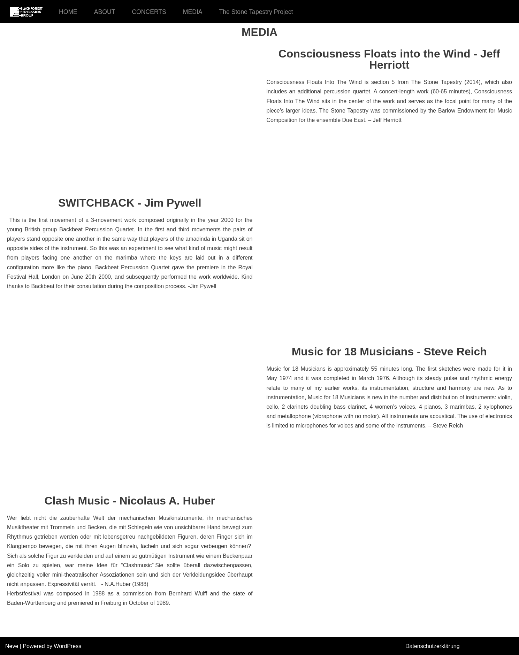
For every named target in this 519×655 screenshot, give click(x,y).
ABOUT (104, 11)
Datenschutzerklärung (432, 646)
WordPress (67, 646)
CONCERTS (149, 11)
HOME (68, 11)
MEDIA (193, 11)
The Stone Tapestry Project (256, 11)
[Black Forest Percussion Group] (26, 11)
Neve (11, 646)
